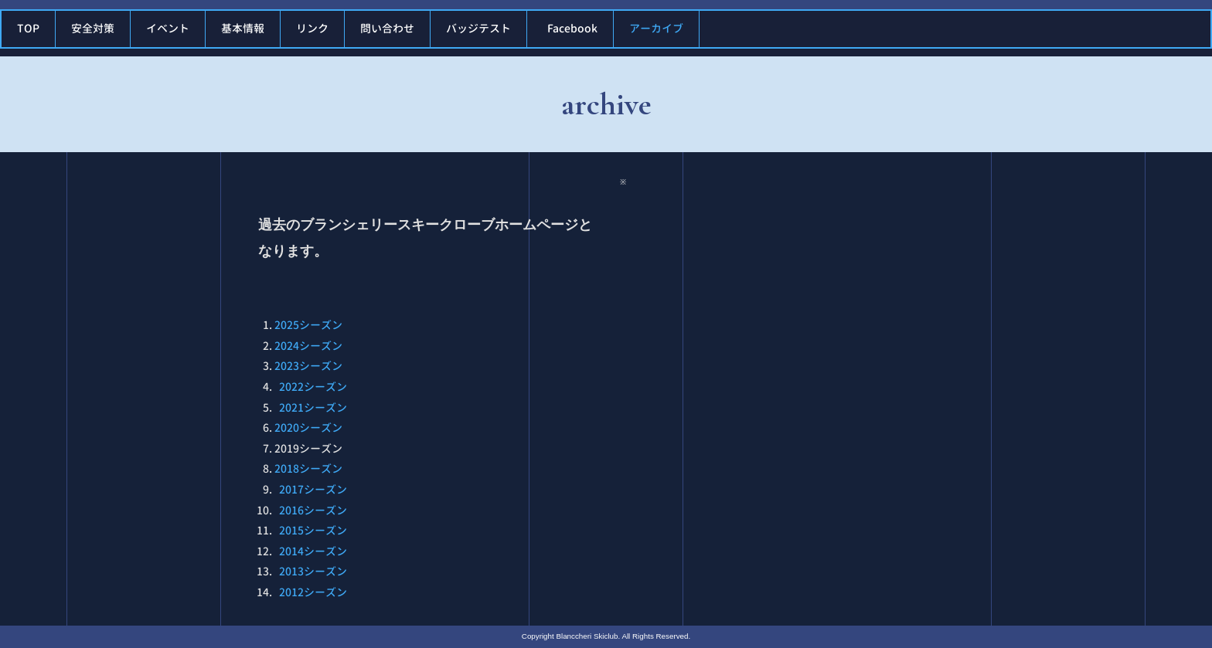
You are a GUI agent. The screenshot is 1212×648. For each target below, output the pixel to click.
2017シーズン (313, 489)
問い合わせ (387, 28)
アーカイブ (656, 28)
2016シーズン (313, 510)
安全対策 (92, 28)
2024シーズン (308, 345)
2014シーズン (313, 551)
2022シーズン (313, 386)
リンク (312, 28)
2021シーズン (313, 407)
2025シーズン (308, 324)
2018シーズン (308, 468)
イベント (167, 28)
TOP (28, 28)
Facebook (572, 28)
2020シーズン (308, 427)
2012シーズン (313, 592)
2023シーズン (308, 365)
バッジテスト (478, 28)
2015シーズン (313, 530)
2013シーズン (313, 571)
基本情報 (242, 28)
